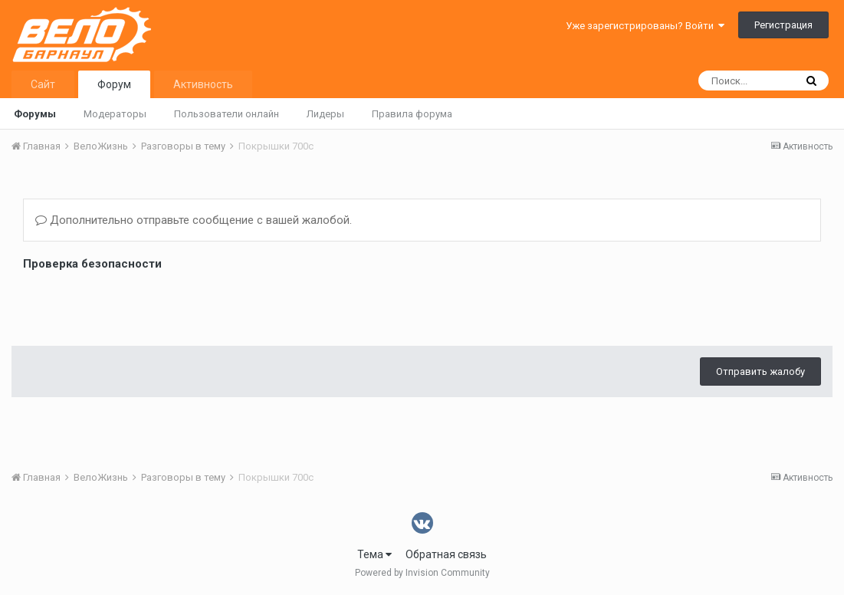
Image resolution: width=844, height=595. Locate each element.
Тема (374, 554)
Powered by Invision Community (422, 572)
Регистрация (783, 25)
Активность (203, 84)
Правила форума (412, 114)
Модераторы (115, 114)
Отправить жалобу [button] (760, 371)
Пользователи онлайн (226, 114)
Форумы (35, 114)
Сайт (43, 84)
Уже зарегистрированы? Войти (645, 25)
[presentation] (139, 304)
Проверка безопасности (92, 264)
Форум (114, 84)
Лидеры (325, 114)
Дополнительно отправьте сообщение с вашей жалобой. (193, 220)
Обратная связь (446, 554)
